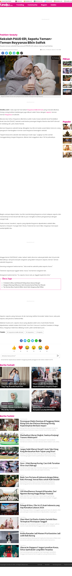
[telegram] (14, 53)
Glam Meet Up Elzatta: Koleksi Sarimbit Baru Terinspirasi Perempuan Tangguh (38, 520)
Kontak (40, 564)
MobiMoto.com (59, 1)
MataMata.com (28, 1)
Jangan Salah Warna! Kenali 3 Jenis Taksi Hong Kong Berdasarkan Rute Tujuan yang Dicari (39, 450)
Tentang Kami (57, 564)
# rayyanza (30, 332)
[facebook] (3, 53)
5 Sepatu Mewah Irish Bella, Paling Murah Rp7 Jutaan (14, 408)
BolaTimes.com (39, 1)
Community (32, 5)
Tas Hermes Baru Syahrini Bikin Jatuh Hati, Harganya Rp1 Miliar (23, 287)
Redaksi (47, 564)
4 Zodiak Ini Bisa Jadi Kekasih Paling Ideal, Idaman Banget (21, 283)
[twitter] (6, 53)
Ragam (44, 5)
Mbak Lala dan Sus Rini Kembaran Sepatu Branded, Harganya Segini (45, 385)
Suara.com (19, 1)
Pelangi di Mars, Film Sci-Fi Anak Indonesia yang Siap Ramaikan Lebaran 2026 (40, 506)
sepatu (48, 112)
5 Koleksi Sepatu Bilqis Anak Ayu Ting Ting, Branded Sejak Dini (13, 385)
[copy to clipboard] (21, 53)
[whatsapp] (18, 53)
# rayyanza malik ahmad (15, 332)
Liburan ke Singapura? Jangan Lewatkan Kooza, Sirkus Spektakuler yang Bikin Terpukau (39, 548)
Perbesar (55, 58)
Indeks (53, 5)
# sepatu (40, 332)
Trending (20, 5)
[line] (10, 53)
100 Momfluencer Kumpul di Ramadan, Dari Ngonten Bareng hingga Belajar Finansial (38, 492)
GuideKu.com (69, 1)
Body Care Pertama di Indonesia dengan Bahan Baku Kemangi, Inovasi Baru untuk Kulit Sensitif (39, 478)
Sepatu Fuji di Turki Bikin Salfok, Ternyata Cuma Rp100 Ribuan (45, 408)
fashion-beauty (7, 380)
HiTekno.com (49, 1)
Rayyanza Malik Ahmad (35, 110)
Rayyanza (8, 115)
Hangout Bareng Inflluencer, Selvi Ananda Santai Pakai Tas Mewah (24, 285)
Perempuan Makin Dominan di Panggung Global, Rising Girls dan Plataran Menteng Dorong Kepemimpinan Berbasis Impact (40, 423)
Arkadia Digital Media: (6, 1)
